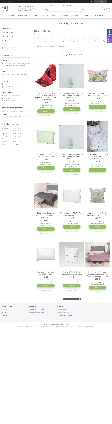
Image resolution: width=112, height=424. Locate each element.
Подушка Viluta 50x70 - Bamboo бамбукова (46, 155)
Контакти (44, 16)
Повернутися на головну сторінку (51, 46)
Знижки (34, 16)
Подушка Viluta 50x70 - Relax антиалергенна (71, 214)
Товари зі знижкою (8, 32)
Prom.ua (66, 324)
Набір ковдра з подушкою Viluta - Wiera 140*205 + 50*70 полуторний (97, 156)
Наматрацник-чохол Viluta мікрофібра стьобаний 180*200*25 (72, 156)
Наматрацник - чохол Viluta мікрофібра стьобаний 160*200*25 (71, 95)
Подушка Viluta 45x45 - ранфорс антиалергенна (72, 273)
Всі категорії (23, 16)
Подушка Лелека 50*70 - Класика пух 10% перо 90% (97, 94)
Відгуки (4, 44)
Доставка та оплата (60, 16)
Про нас (4, 40)
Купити (45, 111)
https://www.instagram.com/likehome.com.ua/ (16, 112)
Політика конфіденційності (86, 326)
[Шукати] (83, 9)
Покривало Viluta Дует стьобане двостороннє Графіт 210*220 (45, 215)
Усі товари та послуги (71, 299)
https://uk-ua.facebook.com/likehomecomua (16, 116)
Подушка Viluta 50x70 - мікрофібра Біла (46, 273)
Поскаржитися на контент (69, 326)
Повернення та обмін (79, 16)
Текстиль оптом (97, 16)
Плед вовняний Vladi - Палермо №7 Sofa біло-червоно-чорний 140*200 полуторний (45, 96)
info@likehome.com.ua (11, 96)
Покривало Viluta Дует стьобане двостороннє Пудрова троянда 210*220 (97, 274)
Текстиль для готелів (64, 316)
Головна (11, 16)
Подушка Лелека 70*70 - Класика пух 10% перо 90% (97, 214)
